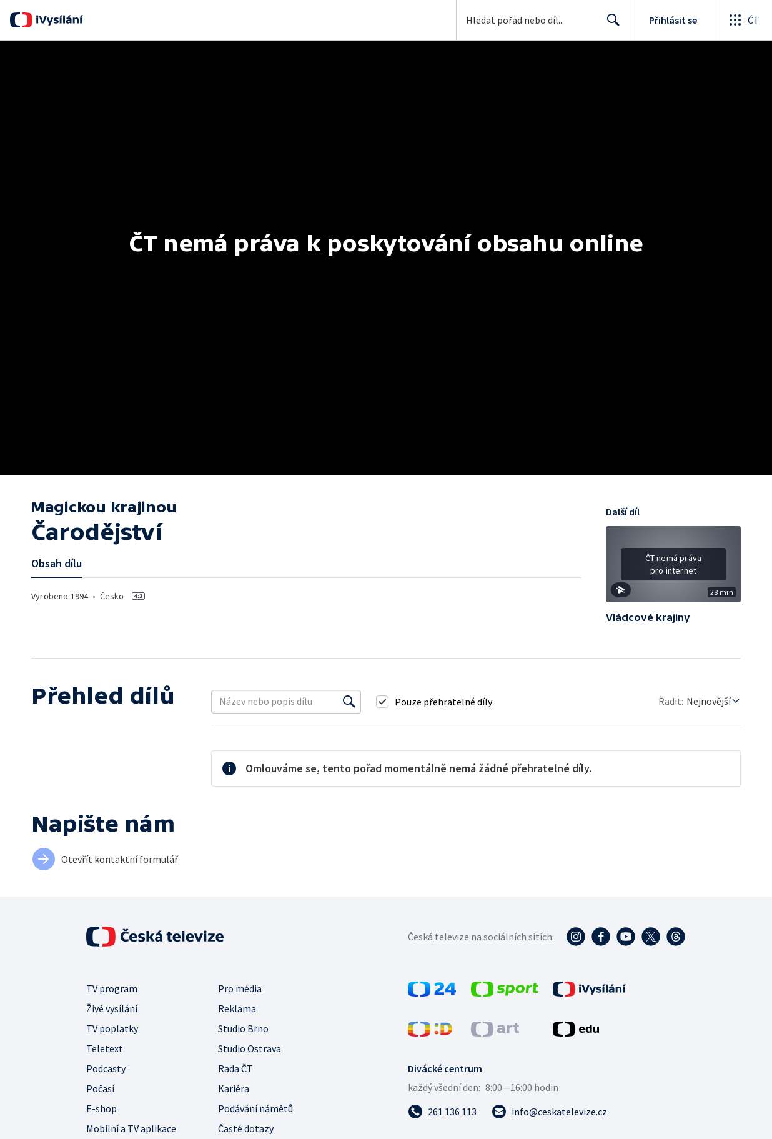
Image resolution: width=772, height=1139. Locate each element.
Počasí (100, 1088)
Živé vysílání (111, 1008)
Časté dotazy (246, 1128)
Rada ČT (235, 1068)
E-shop (101, 1108)
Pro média (240, 988)
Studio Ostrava (249, 1048)
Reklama (237, 1008)
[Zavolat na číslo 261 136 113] (442, 1111)
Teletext (104, 1048)
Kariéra (233, 1088)
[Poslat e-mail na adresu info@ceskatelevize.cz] (549, 1111)
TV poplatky (112, 1028)
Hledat (609, 24)
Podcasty (106, 1068)
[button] (673, 568)
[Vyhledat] (349, 701)
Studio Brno (243, 1028)
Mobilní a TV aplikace (131, 1128)
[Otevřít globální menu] (743, 20)
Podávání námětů (255, 1108)
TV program (111, 988)
